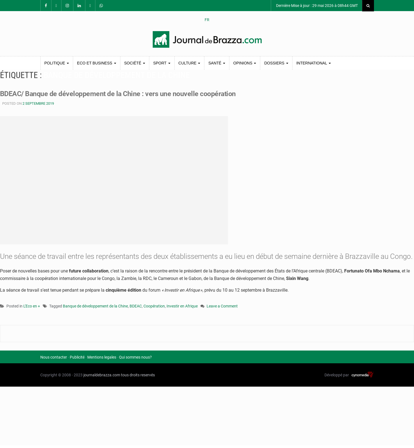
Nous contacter (53, 357)
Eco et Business (96, 63)
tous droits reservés (138, 375)
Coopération (154, 306)
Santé (216, 63)
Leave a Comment (222, 306)
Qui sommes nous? (135, 357)
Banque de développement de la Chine (95, 306)
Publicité (77, 357)
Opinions (244, 63)
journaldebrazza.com (101, 375)
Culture (189, 63)
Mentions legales (101, 357)
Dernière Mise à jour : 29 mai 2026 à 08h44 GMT (316, 5)
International (313, 63)
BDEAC (136, 306)
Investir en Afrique (182, 306)
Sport (161, 63)
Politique (56, 63)
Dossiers (276, 63)
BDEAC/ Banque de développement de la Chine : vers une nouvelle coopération (123, 93)
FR (207, 19)
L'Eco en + (31, 306)
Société (134, 63)
